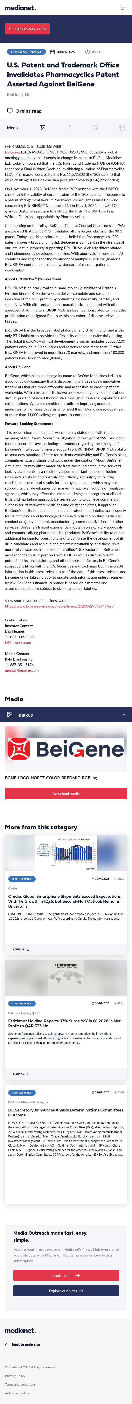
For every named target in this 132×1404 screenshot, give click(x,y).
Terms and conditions (20, 1384)
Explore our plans (66, 1290)
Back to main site (22, 1345)
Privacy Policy (15, 1375)
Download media (66, 793)
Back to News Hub (27, 28)
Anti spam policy (17, 1393)
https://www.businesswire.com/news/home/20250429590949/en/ (59, 606)
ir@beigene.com (18, 642)
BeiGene (12, 152)
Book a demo (66, 1275)
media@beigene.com (22, 670)
